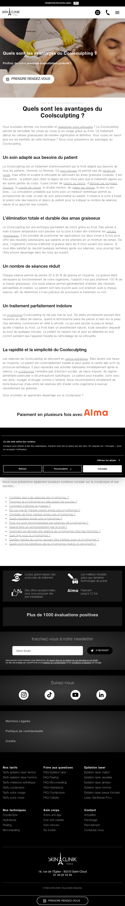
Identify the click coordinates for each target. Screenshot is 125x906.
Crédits (11, 741)
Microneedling (11, 830)
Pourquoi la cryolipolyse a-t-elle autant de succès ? (43, 502)
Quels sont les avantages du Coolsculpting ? (67, 103)
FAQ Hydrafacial (53, 788)
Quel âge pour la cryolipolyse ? (29, 535)
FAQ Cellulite (51, 798)
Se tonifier (49, 830)
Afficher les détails (106, 460)
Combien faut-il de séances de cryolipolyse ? (39, 497)
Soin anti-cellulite (53, 820)
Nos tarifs (10, 768)
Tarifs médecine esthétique (19, 782)
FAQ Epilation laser (54, 772)
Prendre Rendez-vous (61, 900)
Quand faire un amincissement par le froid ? (38, 527)
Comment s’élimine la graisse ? (30, 506)
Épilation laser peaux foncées (102, 793)
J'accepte (102, 469)
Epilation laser (95, 768)
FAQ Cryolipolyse (54, 793)
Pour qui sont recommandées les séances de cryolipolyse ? (48, 523)
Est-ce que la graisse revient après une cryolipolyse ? (44, 510)
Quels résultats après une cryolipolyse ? (35, 518)
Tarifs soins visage (14, 793)
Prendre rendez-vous (28, 79)
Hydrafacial (9, 820)
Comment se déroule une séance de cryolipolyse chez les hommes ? (55, 531)
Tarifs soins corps (14, 798)
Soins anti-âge (52, 815)
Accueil (44, 103)
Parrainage (90, 820)
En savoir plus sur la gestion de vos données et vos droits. (72, 661)
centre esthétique (76, 359)
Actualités (90, 815)
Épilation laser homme (97, 788)
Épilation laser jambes (97, 782)
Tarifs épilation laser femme (19, 772)
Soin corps (51, 810)
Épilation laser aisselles (98, 777)
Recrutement (92, 825)
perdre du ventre (74, 183)
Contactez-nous (94, 830)
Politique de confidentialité (54, 663)
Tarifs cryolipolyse (13, 788)
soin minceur (68, 171)
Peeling (7, 825)
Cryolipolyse (10, 815)
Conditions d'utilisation (81, 663)
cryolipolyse (14, 315)
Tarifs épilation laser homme (20, 777)
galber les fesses (83, 188)
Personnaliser (62, 469)
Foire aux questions (58, 768)
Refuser (23, 469)
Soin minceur (51, 825)
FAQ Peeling (50, 777)
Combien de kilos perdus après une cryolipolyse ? (42, 514)
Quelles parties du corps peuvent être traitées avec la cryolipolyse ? (54, 540)
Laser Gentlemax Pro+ (98, 798)
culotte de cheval (30, 188)
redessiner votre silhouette (75, 127)
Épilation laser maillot (97, 772)
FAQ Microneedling (54, 782)
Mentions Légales (18, 721)
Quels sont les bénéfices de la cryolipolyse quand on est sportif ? (52, 544)
